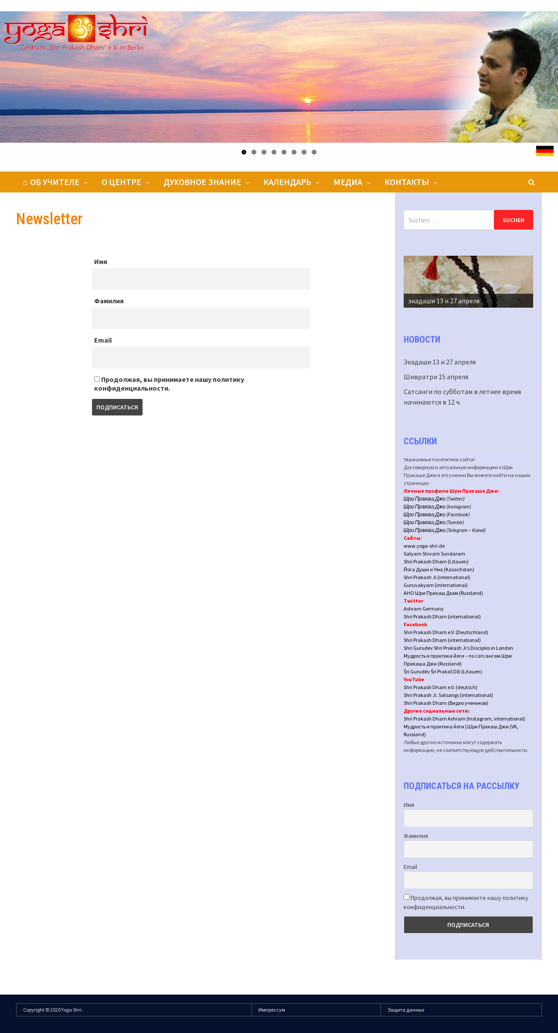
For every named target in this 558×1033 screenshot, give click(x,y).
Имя (100, 261)
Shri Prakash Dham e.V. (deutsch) (440, 687)
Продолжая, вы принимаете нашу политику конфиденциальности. (169, 383)
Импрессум (272, 1009)
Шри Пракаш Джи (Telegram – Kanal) (445, 530)
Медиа (347, 181)
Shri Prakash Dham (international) (442, 616)
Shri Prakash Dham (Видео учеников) (446, 703)
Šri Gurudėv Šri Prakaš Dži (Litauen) (443, 671)
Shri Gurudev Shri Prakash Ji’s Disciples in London (458, 648)
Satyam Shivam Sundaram (434, 553)
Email (103, 340)
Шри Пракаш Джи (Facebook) (437, 514)
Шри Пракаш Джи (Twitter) (434, 498)
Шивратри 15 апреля (436, 376)
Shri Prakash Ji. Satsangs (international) (448, 695)
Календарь (287, 181)
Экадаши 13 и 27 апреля (440, 361)
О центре (121, 181)
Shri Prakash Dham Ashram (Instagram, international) (464, 718)
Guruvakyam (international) (436, 585)
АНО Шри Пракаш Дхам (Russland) (443, 593)
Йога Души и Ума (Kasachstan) (439, 569)
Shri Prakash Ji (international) (437, 577)
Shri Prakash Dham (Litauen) (436, 561)
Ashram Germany (424, 608)
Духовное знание (202, 181)
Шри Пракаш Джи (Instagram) (437, 506)
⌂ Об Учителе (51, 181)
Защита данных (406, 1009)
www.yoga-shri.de (424, 545)
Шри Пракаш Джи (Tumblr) (434, 522)
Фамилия (109, 300)
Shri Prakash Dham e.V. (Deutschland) (446, 632)
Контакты (406, 181)
